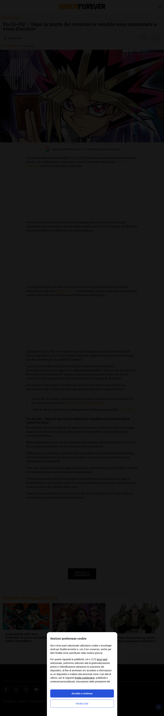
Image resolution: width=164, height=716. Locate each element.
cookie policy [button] (94, 652)
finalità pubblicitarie (85, 678)
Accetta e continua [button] (82, 693)
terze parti (102, 659)
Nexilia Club (82, 703)
